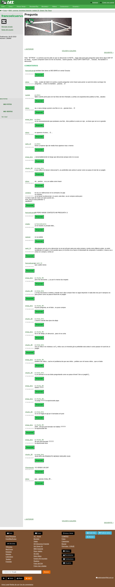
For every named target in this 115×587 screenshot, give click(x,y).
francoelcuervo (30, 70)
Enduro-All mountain (40, 558)
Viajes (36, 541)
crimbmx (28, 193)
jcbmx (27, 82)
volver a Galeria (69, 51)
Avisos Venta (21, 6)
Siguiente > (108, 52)
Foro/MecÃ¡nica (11, 539)
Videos (54, 6)
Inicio (10, 578)
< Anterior (29, 49)
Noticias (8, 554)
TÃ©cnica (9, 547)
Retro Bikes (38, 556)
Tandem (8, 559)
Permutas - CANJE (68, 546)
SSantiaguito (29, 467)
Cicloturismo (64, 6)
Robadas (9, 552)
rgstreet (27, 237)
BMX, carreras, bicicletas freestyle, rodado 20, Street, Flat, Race (30, 10)
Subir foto (91, 533)
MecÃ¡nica (9, 549)
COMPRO (65, 536)
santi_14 (28, 144)
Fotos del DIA (38, 563)
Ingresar (95, 2)
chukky (27, 224)
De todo (36, 554)
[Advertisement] (11, 67)
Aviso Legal (5, 584)
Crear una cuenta (108, 2)
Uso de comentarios (26, 584)
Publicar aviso (104, 533)
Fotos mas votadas (40, 566)
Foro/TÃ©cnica (11, 536)
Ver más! (4, 117)
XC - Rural (37, 536)
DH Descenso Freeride (41, 544)
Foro (3, 6)
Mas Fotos (3, 99)
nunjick (27, 95)
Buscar (64, 544)
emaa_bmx (29, 119)
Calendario (9, 557)
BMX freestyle (38, 549)
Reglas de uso (14, 584)
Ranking (36, 561)
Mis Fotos (7, 104)
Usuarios (76, 6)
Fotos (11, 6)
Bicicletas (45, 6)
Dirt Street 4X (38, 546)
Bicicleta (11, 544)
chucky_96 (29, 168)
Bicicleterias (68, 555)
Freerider (9, 561)
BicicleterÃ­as (34, 6)
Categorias (65, 541)
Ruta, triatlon (38, 551)
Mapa (19, 578)
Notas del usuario (7, 30)
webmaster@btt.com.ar (104, 577)
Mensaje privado (7, 27)
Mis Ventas (8, 111)
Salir (28, 578)
